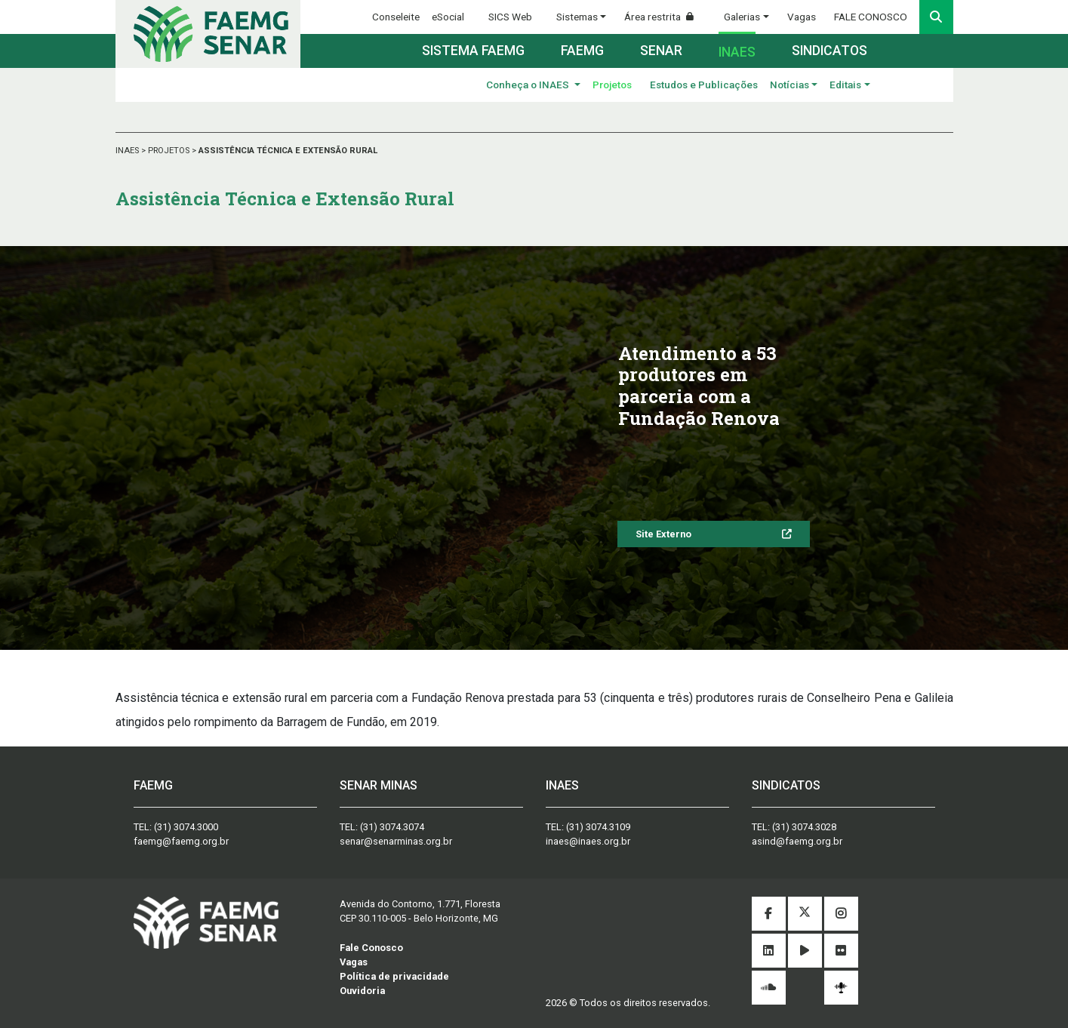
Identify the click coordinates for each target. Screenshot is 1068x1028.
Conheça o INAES (528, 84)
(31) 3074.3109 (598, 827)
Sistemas (577, 17)
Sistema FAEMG (473, 50)
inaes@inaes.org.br (588, 841)
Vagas (801, 17)
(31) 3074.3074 (392, 827)
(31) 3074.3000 (186, 827)
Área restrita (665, 17)
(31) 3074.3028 (804, 827)
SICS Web (510, 17)
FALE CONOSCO (870, 17)
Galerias (742, 17)
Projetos (612, 84)
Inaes (737, 52)
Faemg (582, 50)
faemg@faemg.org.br (181, 841)
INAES (128, 150)
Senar (661, 50)
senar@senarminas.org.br (396, 841)
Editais (845, 84)
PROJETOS (170, 150)
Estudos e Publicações (704, 84)
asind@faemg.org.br (797, 841)
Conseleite (396, 17)
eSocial (448, 17)
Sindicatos (829, 50)
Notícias (789, 84)
